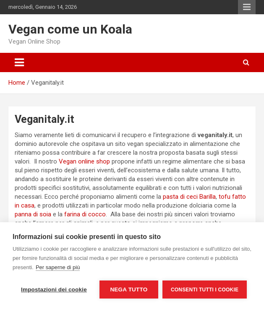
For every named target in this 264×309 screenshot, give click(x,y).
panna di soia (33, 214)
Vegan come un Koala (70, 29)
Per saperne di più (58, 267)
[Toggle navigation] (19, 62)
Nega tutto (128, 289)
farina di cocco (85, 214)
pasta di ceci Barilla (189, 196)
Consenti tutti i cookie (204, 290)
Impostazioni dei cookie (54, 289)
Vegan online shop (84, 161)
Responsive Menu (247, 7)
